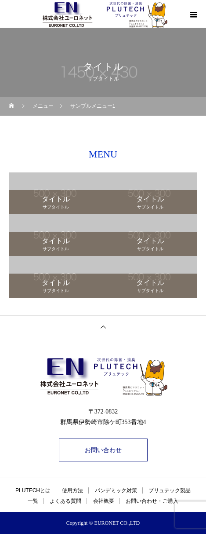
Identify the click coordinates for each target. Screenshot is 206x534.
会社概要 (103, 501)
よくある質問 (65, 501)
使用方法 (72, 490)
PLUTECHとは (33, 490)
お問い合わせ (103, 450)
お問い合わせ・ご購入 (152, 501)
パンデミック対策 (116, 490)
